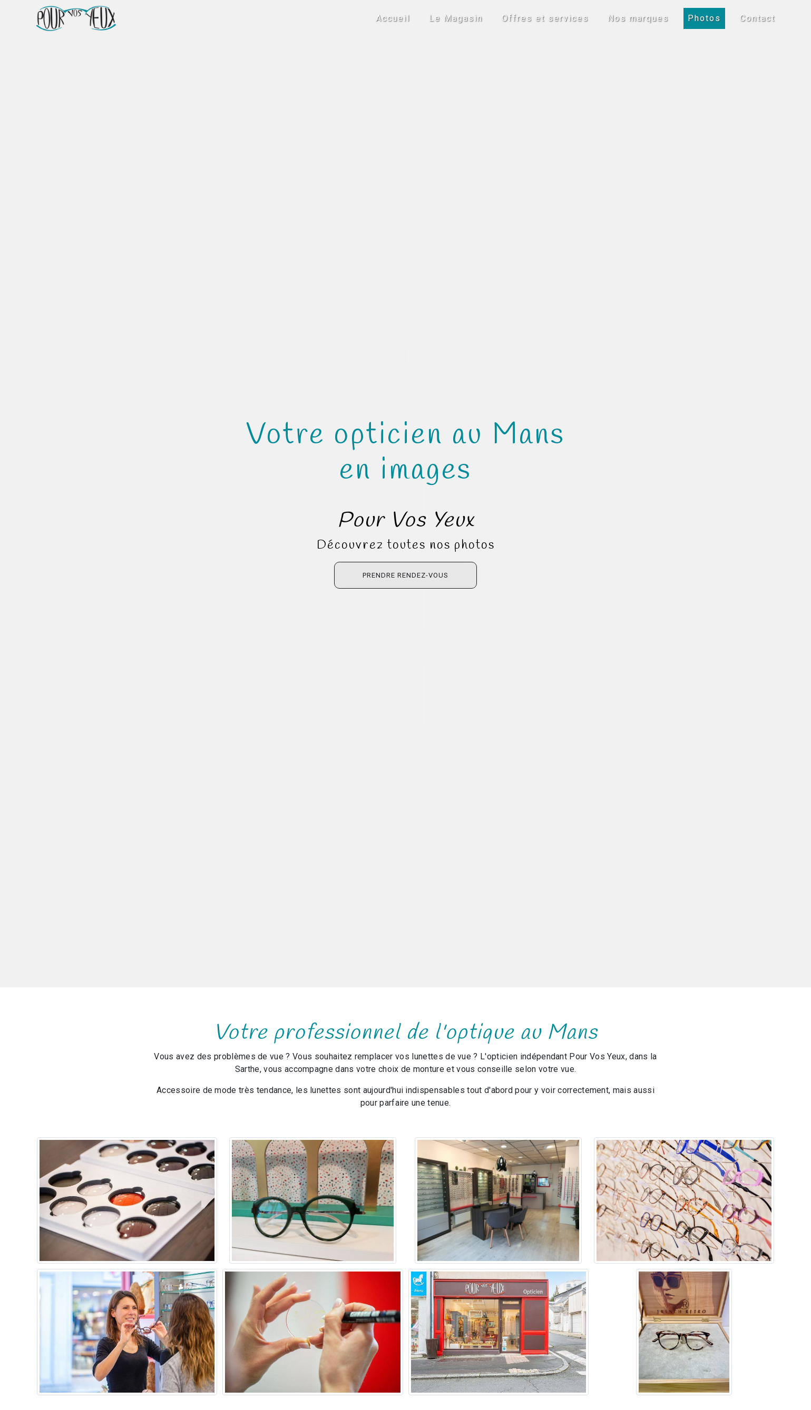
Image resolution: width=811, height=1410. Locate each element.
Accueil (393, 18)
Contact (757, 18)
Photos (704, 18)
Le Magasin (456, 18)
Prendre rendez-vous (405, 575)
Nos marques (638, 18)
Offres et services (545, 18)
